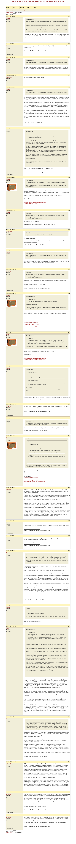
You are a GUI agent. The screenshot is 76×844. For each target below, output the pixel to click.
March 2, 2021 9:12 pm (10, 16)
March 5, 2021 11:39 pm (11, 761)
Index (7, 7)
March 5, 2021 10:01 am (11, 520)
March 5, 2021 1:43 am (10, 435)
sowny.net (17, 1)
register (28, 10)
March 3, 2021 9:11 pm (10, 229)
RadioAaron (9, 18)
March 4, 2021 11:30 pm (11, 404)
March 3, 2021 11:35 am (11, 75)
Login (35, 7)
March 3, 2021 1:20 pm (10, 87)
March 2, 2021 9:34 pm (10, 57)
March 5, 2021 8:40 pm (10, 535)
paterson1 (8, 489)
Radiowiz (8, 179)
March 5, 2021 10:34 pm (11, 716)
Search (14, 7)
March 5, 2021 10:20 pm (11, 626)
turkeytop (8, 45)
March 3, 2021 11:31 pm (11, 332)
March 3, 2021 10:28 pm (11, 269)
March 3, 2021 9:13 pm (10, 250)
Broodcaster (9, 77)
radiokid (8, 89)
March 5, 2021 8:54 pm (10, 605)
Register (22, 7)
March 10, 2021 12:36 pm (11, 792)
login (25, 10)
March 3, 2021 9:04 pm (10, 210)
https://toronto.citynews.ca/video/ (31, 200)
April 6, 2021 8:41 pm (10, 815)
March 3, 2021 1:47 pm (10, 128)
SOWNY (11, 12)
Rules (28, 7)
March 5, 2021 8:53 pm (10, 550)
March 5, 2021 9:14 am (10, 487)
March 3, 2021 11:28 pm (11, 293)
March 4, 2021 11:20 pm (11, 366)
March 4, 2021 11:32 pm (11, 417)
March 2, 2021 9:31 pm (10, 43)
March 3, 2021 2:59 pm (10, 177)
